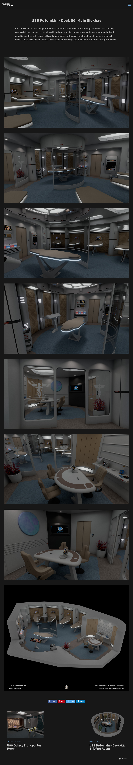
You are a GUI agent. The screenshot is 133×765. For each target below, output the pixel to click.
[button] (123, 758)
